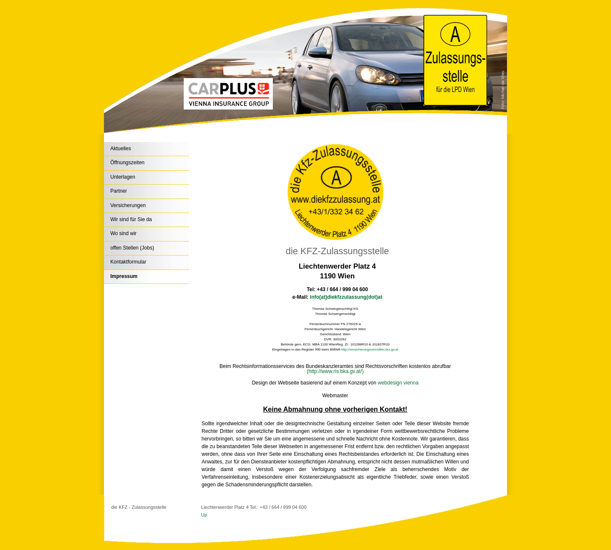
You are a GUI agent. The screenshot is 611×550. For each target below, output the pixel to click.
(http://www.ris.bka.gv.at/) (335, 371)
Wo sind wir (123, 233)
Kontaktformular (128, 262)
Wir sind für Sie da (131, 219)
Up (204, 514)
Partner (118, 191)
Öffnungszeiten (127, 163)
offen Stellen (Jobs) (132, 248)
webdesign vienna (398, 383)
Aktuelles (120, 149)
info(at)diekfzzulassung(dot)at (346, 297)
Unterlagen (122, 177)
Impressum (123, 276)
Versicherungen (128, 205)
